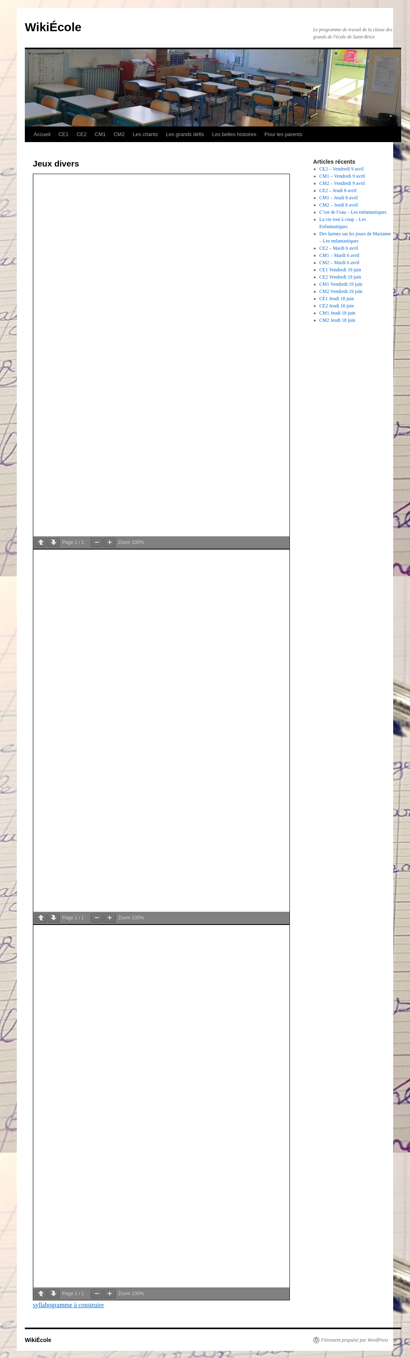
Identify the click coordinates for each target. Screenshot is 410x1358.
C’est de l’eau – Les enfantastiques (353, 212)
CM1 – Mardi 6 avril (340, 255)
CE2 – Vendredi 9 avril (342, 169)
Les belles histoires (234, 134)
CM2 (119, 134)
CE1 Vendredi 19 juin (340, 270)
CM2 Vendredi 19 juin (341, 291)
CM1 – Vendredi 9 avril (342, 176)
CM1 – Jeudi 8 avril (339, 198)
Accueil (42, 134)
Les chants (145, 134)
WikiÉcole (53, 27)
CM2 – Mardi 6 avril (340, 262)
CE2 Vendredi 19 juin (340, 277)
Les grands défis (185, 134)
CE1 (63, 134)
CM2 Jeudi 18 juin (338, 320)
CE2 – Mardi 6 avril (339, 248)
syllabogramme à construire (68, 1305)
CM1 (100, 134)
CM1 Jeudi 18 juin (338, 313)
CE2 (81, 134)
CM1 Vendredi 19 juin (341, 284)
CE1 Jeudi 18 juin (337, 298)
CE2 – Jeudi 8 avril (338, 190)
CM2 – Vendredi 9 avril (342, 183)
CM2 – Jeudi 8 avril (339, 205)
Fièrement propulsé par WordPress (354, 1340)
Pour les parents (283, 134)
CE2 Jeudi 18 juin (337, 306)
